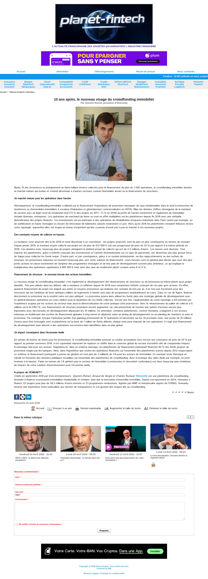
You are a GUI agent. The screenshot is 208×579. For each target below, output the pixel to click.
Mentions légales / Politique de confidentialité (104, 573)
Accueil (21, 71)
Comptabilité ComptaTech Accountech (66, 84)
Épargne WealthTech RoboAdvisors (141, 84)
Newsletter (62, 71)
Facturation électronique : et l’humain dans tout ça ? (80, 459)
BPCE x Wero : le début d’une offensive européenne (31, 459)
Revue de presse (145, 71)
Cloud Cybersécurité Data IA (47, 84)
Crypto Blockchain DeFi (104, 84)
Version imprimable (88, 408)
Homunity (142, 376)
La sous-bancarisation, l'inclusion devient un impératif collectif (168, 457)
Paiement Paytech (198, 83)
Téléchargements (104, 71)
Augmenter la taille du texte (122, 408)
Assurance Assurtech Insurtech (9, 84)
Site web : (19, 492)
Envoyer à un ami (59, 408)
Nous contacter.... (187, 71)
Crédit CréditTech (85, 83)
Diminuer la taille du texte (160, 408)
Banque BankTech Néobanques (28, 84)
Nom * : (18, 477)
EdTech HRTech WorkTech (122, 83)
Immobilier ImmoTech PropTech (160, 84)
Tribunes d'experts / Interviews (21, 92)
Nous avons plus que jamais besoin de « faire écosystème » (124, 459)
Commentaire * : (22, 499)
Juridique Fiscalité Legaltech (179, 84)
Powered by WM (104, 568)
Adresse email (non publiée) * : (29, 484)
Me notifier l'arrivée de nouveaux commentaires (40, 524)
